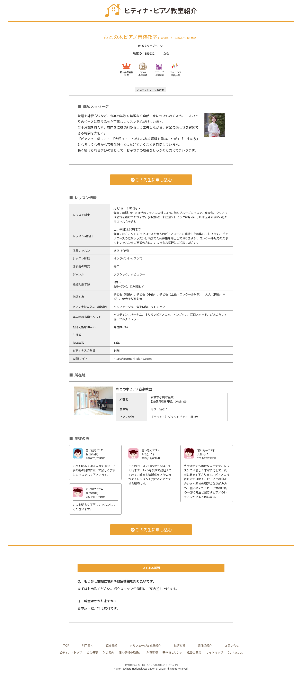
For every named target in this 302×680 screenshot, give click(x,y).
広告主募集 (194, 652)
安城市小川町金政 (185, 38)
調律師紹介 (205, 645)
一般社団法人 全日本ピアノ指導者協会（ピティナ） (151, 664)
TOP (66, 645)
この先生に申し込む (151, 180)
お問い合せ (232, 645)
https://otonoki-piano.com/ (133, 358)
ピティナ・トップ (70, 652)
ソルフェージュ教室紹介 (145, 645)
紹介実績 (111, 645)
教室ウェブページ (150, 46)
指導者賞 (179, 645)
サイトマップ (214, 652)
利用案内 (88, 645)
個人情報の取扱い (130, 652)
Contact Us (235, 652)
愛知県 (165, 38)
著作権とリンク (172, 652)
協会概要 (92, 652)
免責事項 (152, 652)
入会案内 (108, 652)
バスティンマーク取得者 (150, 89)
